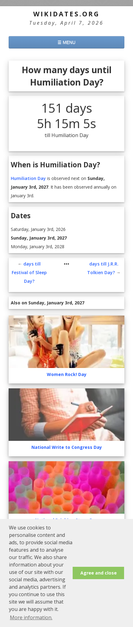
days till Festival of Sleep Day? (29, 272)
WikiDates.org (66, 14)
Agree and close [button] (98, 573)
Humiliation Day (28, 178)
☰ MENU (66, 42)
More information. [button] (31, 617)
